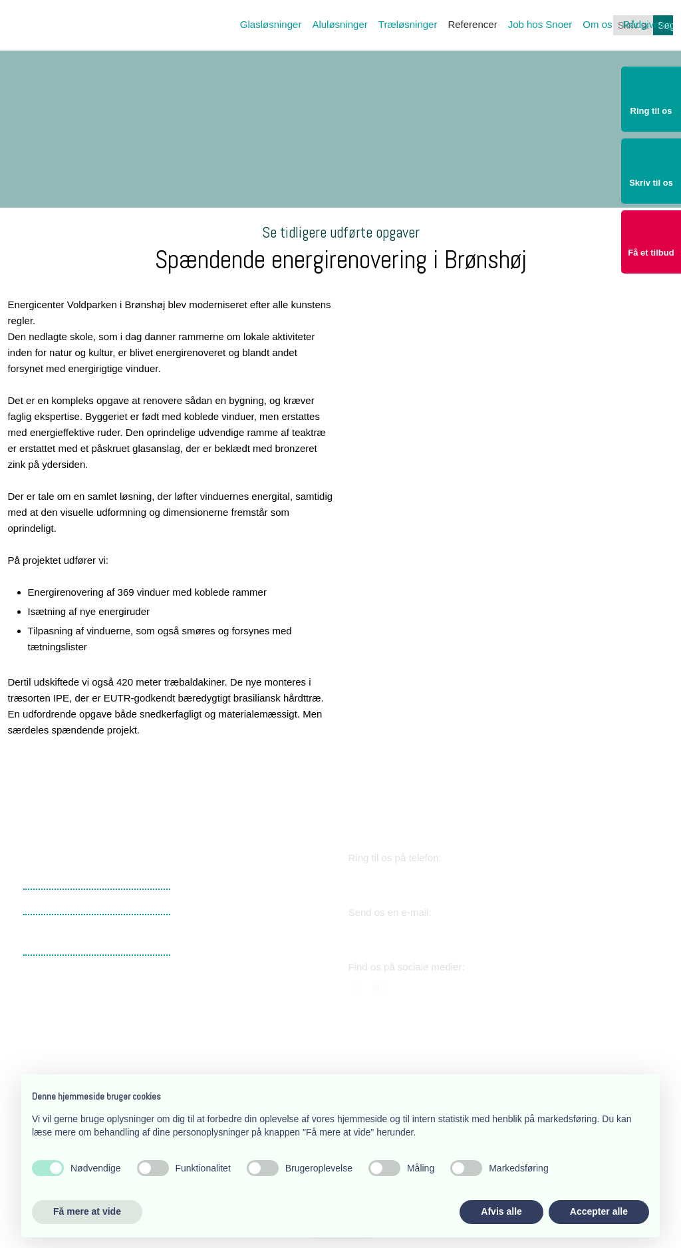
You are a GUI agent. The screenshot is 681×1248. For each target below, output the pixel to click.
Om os (597, 24)
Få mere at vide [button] (87, 1211)
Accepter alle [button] (599, 1211)
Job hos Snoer (540, 24)
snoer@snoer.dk (408, 932)
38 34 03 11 (393, 878)
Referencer (472, 24)
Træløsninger (408, 24)
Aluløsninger (339, 24)
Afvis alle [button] (501, 1211)
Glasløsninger (271, 24)
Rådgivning (648, 24)
